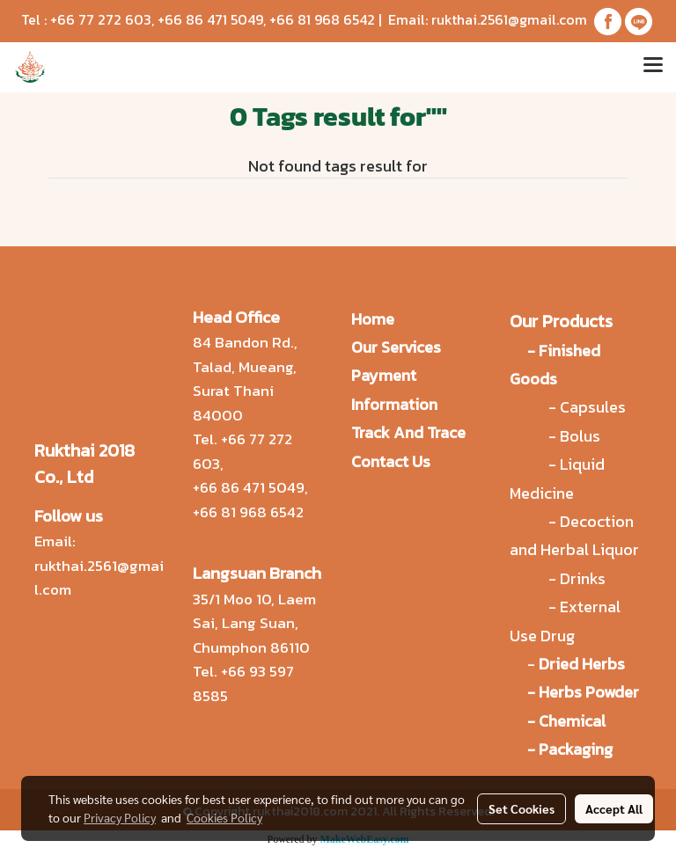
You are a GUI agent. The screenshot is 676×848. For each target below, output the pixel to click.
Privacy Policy (120, 817)
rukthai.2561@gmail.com (509, 19)
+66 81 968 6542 (322, 19)
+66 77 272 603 (100, 19)
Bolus (580, 436)
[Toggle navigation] (653, 67)
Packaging (576, 749)
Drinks (583, 578)
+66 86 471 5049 (210, 19)
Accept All (614, 808)
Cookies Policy (224, 817)
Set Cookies (522, 808)
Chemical (572, 721)
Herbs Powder (589, 692)
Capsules (593, 407)
